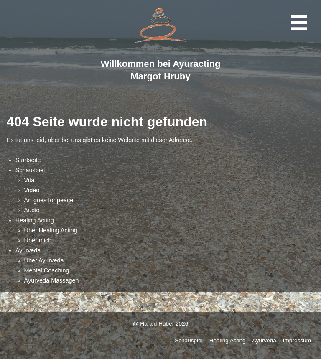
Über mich (38, 240)
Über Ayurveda (44, 260)
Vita (29, 180)
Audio (32, 210)
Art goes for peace (49, 200)
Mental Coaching (46, 270)
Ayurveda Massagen (51, 280)
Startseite (28, 160)
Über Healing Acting (50, 230)
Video (32, 190)
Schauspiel (30, 170)
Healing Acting (34, 220)
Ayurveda (28, 250)
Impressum (297, 340)
